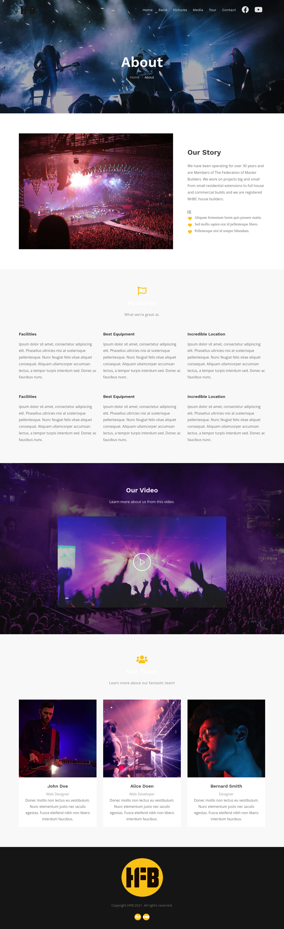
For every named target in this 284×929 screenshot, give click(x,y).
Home (134, 77)
